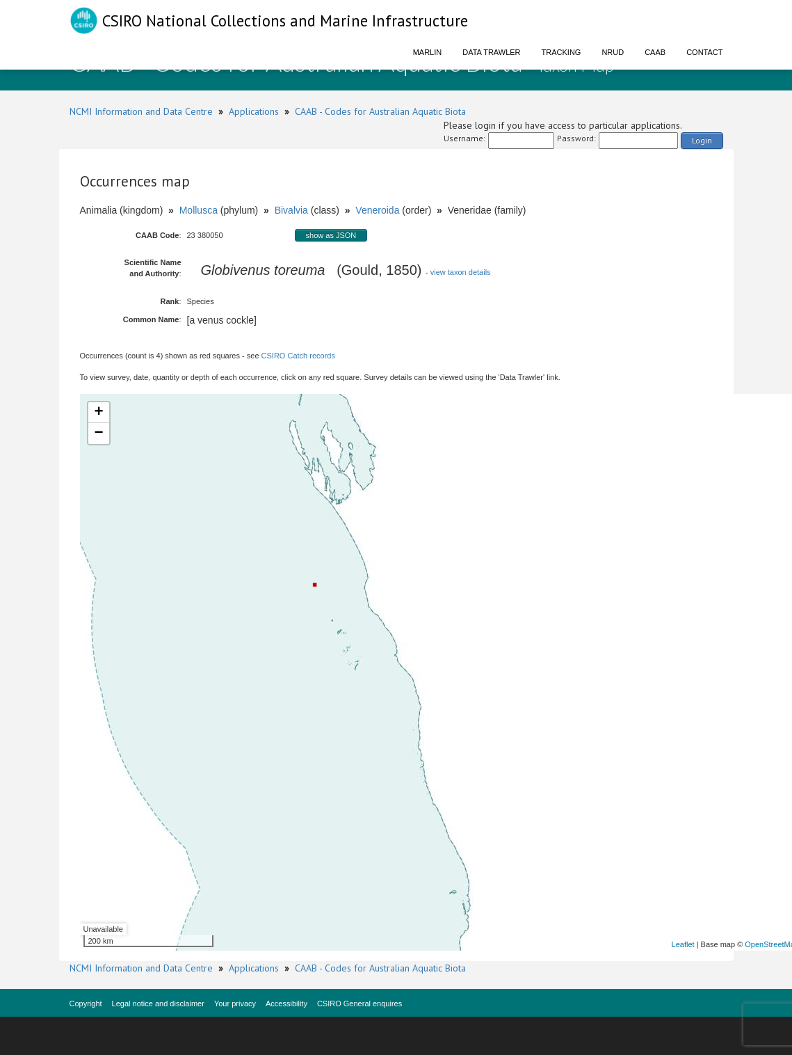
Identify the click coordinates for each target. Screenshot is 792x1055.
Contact (704, 52)
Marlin (427, 52)
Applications (254, 111)
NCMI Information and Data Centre (141, 111)
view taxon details (460, 272)
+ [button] (98, 412)
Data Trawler (491, 52)
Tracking (561, 52)
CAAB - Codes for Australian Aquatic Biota (380, 111)
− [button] (98, 433)
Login (702, 140)
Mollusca (198, 210)
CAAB (655, 52)
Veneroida (377, 210)
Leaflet (683, 944)
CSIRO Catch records (298, 355)
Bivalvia (291, 210)
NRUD (612, 52)
